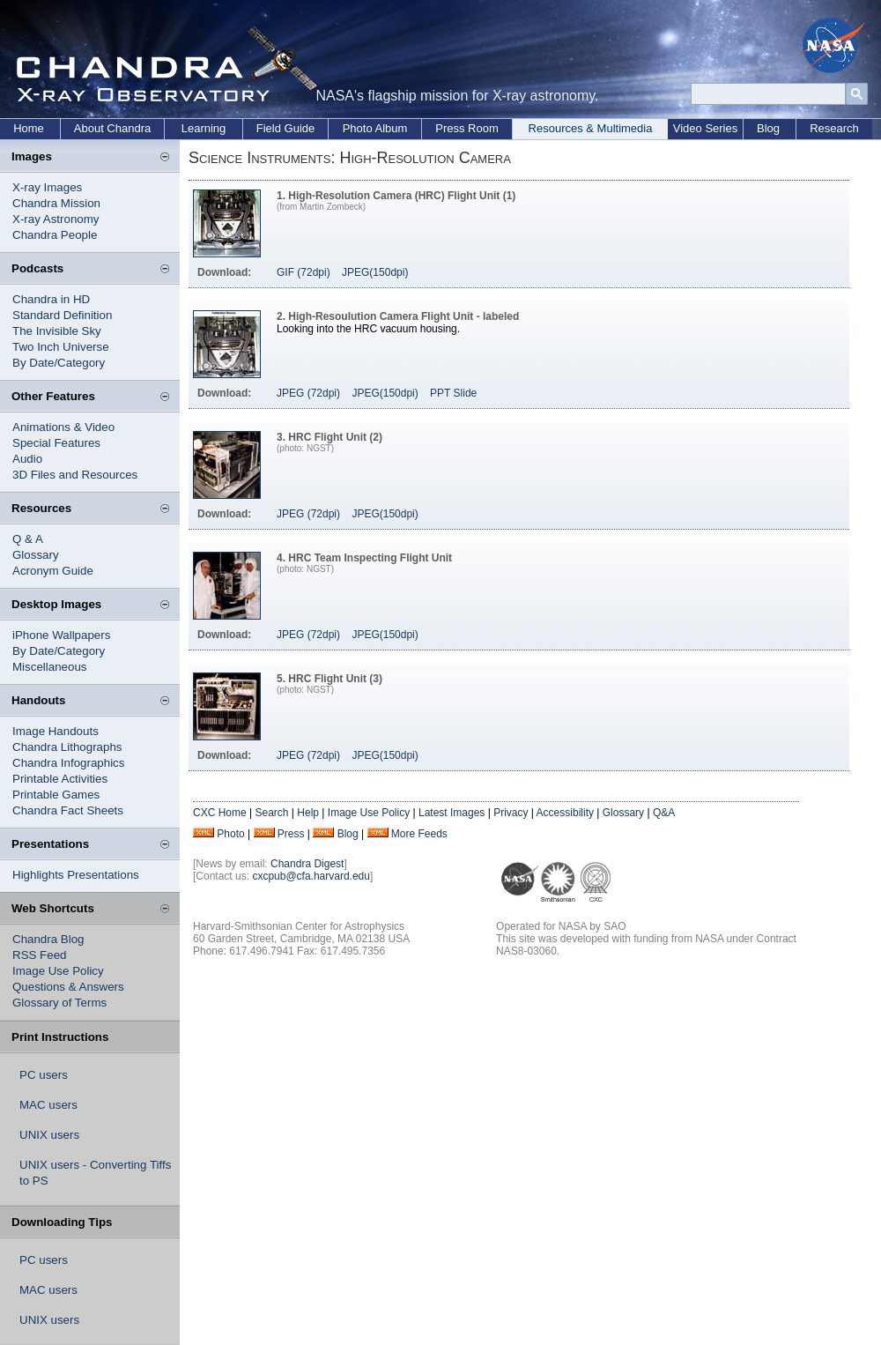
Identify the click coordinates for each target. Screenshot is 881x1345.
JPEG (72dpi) (308, 393)
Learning (203, 128)
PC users (43, 1074)
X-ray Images (47, 187)
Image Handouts (55, 731)
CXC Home (220, 812)
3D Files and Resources (74, 474)
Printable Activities (59, 778)
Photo (230, 834)
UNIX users (49, 1134)
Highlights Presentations (75, 874)
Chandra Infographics (68, 762)
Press (291, 834)
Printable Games (56, 794)
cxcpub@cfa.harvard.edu (311, 876)
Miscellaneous (49, 666)
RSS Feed (39, 955)
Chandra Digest (307, 864)
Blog (768, 128)
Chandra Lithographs (67, 747)
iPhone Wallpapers (61, 635)
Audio (27, 458)
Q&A (664, 812)
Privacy (510, 812)
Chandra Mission (56, 203)
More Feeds (419, 834)
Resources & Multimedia (591, 128)
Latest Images (451, 812)
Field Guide (285, 128)
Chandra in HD (51, 299)
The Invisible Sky (56, 331)
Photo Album (375, 128)
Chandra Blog (48, 939)
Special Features (56, 443)
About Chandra (112, 128)
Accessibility (565, 812)
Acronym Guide (52, 570)
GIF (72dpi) (303, 272)
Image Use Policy (58, 970)
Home (28, 128)
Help (308, 812)
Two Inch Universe (60, 346)
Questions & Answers (68, 986)
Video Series (705, 128)
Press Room (467, 128)
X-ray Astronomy (56, 219)
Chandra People (54, 235)
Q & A (27, 539)
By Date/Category (58, 362)
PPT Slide (453, 393)
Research (834, 128)
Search (271, 812)
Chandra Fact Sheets (67, 810)
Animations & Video (63, 427)
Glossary (35, 554)
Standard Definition (62, 315)
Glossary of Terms (59, 1002)
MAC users (48, 1104)
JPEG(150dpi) (375, 272)
